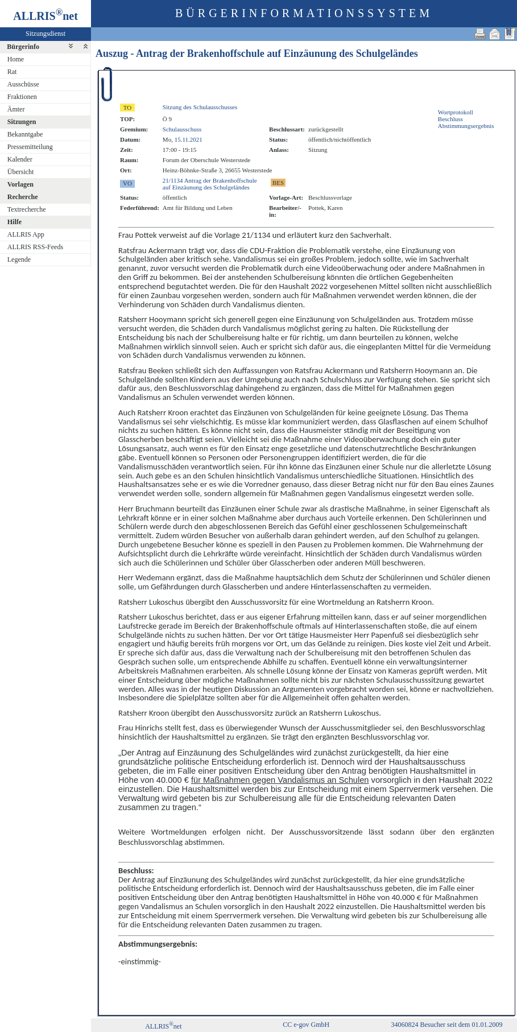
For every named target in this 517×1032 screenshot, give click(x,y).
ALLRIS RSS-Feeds (35, 247)
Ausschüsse (23, 84)
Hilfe (14, 222)
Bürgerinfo (23, 47)
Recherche (22, 197)
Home (15, 59)
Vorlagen (20, 184)
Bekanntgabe (25, 134)
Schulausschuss (182, 129)
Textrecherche (26, 209)
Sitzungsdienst (45, 34)
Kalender (19, 159)
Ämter (16, 109)
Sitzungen (21, 122)
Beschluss (450, 118)
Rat (12, 72)
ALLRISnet (163, 1026)
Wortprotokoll (455, 112)
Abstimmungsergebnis (466, 125)
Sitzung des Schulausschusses (200, 107)
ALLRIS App (25, 234)
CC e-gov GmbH (306, 1025)
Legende (19, 259)
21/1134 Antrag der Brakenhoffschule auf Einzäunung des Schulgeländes (210, 184)
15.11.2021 (188, 139)
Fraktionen (22, 97)
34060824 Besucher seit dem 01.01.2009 (446, 1025)
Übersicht (20, 172)
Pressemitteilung (30, 147)
